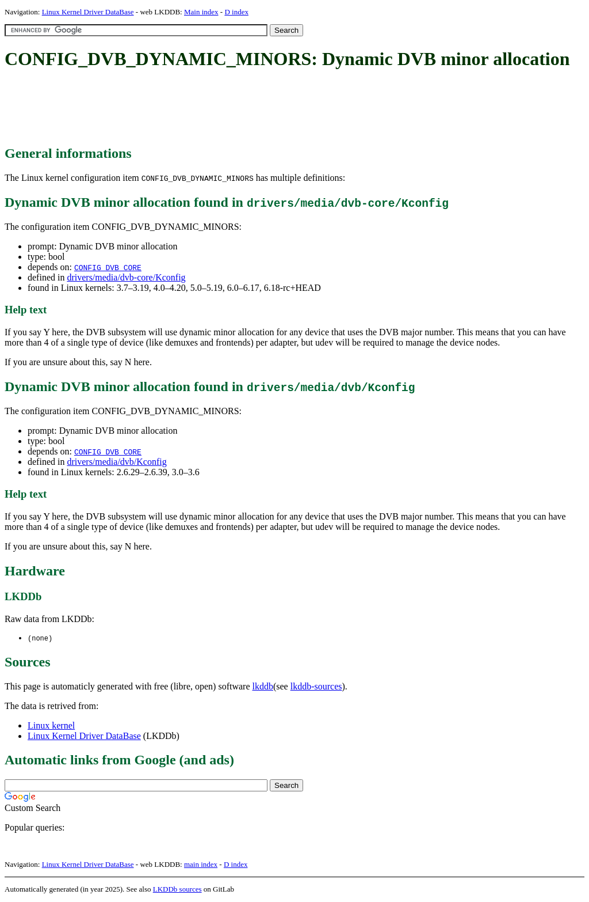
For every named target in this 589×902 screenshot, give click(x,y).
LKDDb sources (177, 889)
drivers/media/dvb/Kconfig (116, 462)
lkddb (263, 687)
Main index (201, 11)
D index (236, 11)
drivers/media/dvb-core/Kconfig (126, 277)
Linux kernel (51, 726)
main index (200, 865)
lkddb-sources (316, 687)
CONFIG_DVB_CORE (107, 267)
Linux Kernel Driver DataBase (88, 11)
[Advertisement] (214, 108)
